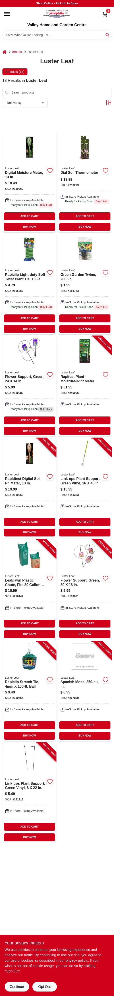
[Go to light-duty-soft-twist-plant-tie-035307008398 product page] (29, 284)
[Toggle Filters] (108, 102)
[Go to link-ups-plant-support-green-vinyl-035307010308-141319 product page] (29, 793)
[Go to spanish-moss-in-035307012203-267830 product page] (85, 691)
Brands (17, 52)
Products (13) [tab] (15, 72)
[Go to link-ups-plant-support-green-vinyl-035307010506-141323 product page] (85, 488)
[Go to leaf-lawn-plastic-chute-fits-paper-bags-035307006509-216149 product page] (29, 590)
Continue (17, 987)
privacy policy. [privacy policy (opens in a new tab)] (77, 960)
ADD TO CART (29, 216)
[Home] (4, 52)
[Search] (107, 34)
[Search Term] (57, 35)
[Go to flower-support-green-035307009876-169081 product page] (85, 590)
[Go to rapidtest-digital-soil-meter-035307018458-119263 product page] (29, 488)
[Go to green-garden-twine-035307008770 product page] (85, 284)
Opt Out (44, 987)
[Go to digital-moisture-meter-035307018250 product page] (29, 182)
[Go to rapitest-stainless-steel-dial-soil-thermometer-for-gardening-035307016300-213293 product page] (85, 182)
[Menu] (7, 14)
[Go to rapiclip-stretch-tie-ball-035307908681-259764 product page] (29, 691)
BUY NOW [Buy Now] (29, 226)
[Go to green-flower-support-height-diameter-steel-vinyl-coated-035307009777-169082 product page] (29, 386)
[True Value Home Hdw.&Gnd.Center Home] (57, 15)
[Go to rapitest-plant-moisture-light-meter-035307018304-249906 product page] (85, 386)
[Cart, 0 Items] (105, 14)
